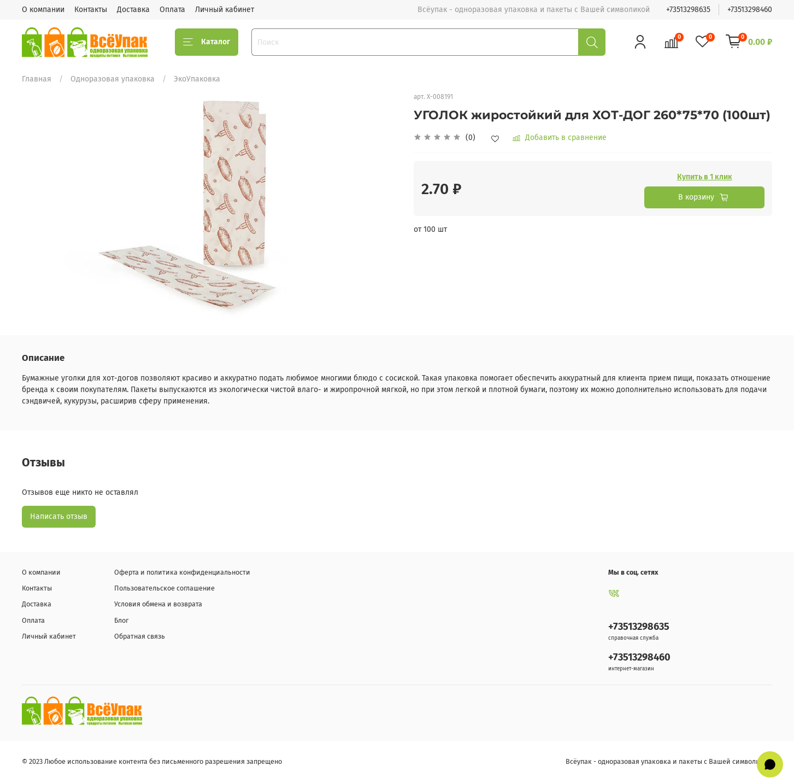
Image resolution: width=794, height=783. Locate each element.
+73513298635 (688, 9)
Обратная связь (139, 636)
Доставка (133, 9)
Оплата (172, 9)
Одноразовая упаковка (112, 79)
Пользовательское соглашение (164, 588)
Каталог (206, 42)
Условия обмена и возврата (158, 604)
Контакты (90, 9)
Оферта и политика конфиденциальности (182, 572)
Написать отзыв (58, 516)
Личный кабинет (224, 9)
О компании (43, 9)
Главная (36, 79)
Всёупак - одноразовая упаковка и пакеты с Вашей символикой (669, 761)
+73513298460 (749, 9)
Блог (121, 620)
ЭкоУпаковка (197, 79)
